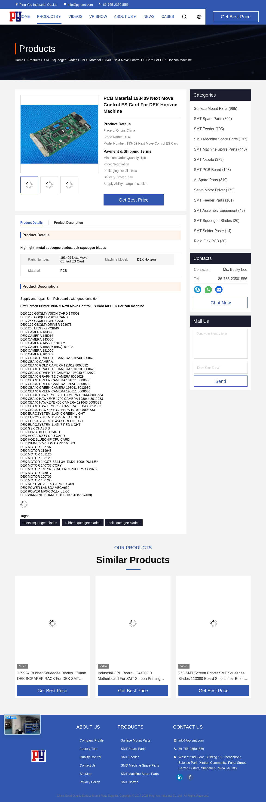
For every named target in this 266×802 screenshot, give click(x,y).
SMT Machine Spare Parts (140, 774)
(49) (219, 210)
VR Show (98, 17)
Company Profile (92, 740)
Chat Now (221, 302)
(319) (211, 180)
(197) (220, 139)
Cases (168, 17)
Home (24, 17)
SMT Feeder (130, 757)
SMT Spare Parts (133, 749)
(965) (215, 109)
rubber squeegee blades (82, 523)
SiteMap (86, 774)
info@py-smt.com (78, 4)
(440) (220, 149)
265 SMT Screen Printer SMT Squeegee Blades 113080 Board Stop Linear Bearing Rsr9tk (213, 676)
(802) (213, 119)
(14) (212, 231)
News (149, 17)
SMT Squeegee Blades (60, 60)
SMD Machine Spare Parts (140, 765)
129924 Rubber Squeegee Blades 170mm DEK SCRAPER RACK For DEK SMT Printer (51, 676)
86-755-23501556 (113, 4)
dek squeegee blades (124, 523)
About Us (125, 17)
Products (49, 17)
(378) (209, 159)
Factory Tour (89, 749)
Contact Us (88, 765)
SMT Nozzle (129, 782)
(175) (214, 190)
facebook (190, 777)
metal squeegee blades (40, 523)
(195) (209, 129)
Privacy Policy (90, 782)
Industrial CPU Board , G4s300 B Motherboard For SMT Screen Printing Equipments (129, 676)
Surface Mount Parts (135, 740)
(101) (214, 200)
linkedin (179, 777)
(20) (216, 221)
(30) (210, 241)
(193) (212, 170)
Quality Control (90, 757)
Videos (75, 17)
